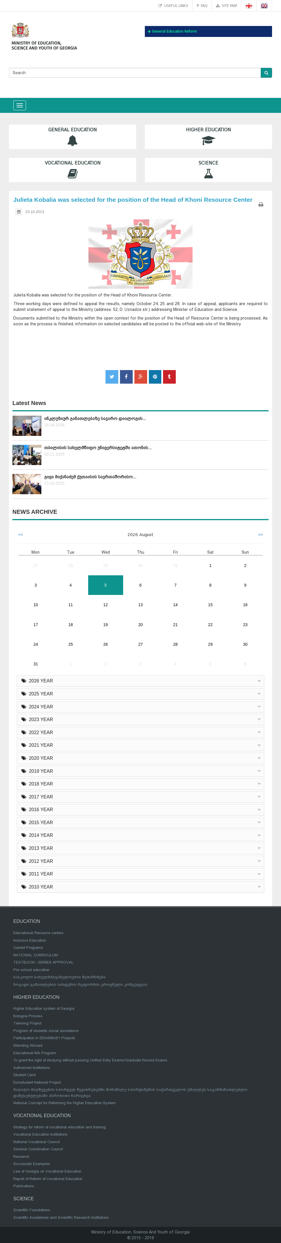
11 (70, 604)
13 (140, 604)
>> (260, 534)
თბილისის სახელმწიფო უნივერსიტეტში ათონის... (97, 447)
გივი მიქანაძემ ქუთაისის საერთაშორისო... (90, 476)
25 (70, 644)
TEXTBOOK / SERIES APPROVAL (43, 962)
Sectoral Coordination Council (38, 1149)
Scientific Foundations (31, 1210)
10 (36, 604)
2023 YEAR (37, 719)
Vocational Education (72, 169)
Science (208, 169)
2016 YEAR (37, 809)
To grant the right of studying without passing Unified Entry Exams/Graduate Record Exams (90, 1060)
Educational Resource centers (38, 933)
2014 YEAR (37, 835)
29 (105, 565)
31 (175, 565)
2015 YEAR (37, 822)
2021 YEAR (37, 745)
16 (245, 604)
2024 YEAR (37, 706)
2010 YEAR (37, 886)
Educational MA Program (34, 1053)
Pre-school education (31, 970)
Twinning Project (27, 1023)
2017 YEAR (37, 796)
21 (175, 624)
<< (20, 534)
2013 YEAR (37, 848)
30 (140, 565)
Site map (226, 5)
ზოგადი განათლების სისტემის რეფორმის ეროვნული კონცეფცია (80, 984)
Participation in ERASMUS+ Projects (44, 1038)
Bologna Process (27, 1016)
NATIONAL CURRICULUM (35, 955)
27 (36, 565)
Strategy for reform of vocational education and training (59, 1127)
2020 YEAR (37, 758)
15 (210, 604)
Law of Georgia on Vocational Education (47, 1171)
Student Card (24, 1075)
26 (105, 644)
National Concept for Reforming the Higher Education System (64, 1103)
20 (140, 624)
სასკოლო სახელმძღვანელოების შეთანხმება (59, 977)
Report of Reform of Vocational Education (47, 1179)
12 (105, 604)
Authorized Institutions (31, 1067)
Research (21, 1156)
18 (70, 624)
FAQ (202, 5)
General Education (72, 136)
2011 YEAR (37, 873)
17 (36, 624)
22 (210, 624)
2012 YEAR (37, 861)
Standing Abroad (27, 1045)
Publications (23, 1186)
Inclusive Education (29, 940)
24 (36, 644)
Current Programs (28, 947)
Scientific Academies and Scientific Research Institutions (61, 1217)
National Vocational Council (36, 1142)
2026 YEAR (37, 680)
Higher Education (208, 136)
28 (70, 565)
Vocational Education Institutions (40, 1134)
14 (175, 604)
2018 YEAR (37, 783)
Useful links (173, 5)
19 (105, 624)
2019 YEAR (37, 771)
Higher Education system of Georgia (43, 1008)
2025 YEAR (37, 693)
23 (245, 624)
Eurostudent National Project (37, 1082)
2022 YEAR (37, 732)
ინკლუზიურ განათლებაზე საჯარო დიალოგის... (95, 418)
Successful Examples (31, 1164)
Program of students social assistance (45, 1031)
